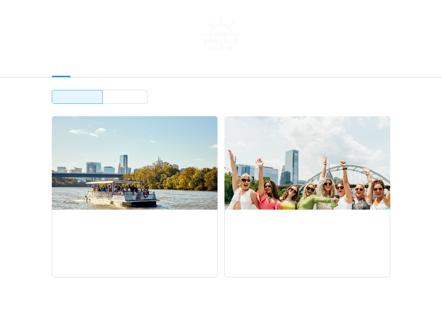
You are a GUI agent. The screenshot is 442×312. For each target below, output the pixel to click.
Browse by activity (77, 97)
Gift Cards (124, 68)
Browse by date (125, 97)
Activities (63, 68)
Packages (93, 68)
